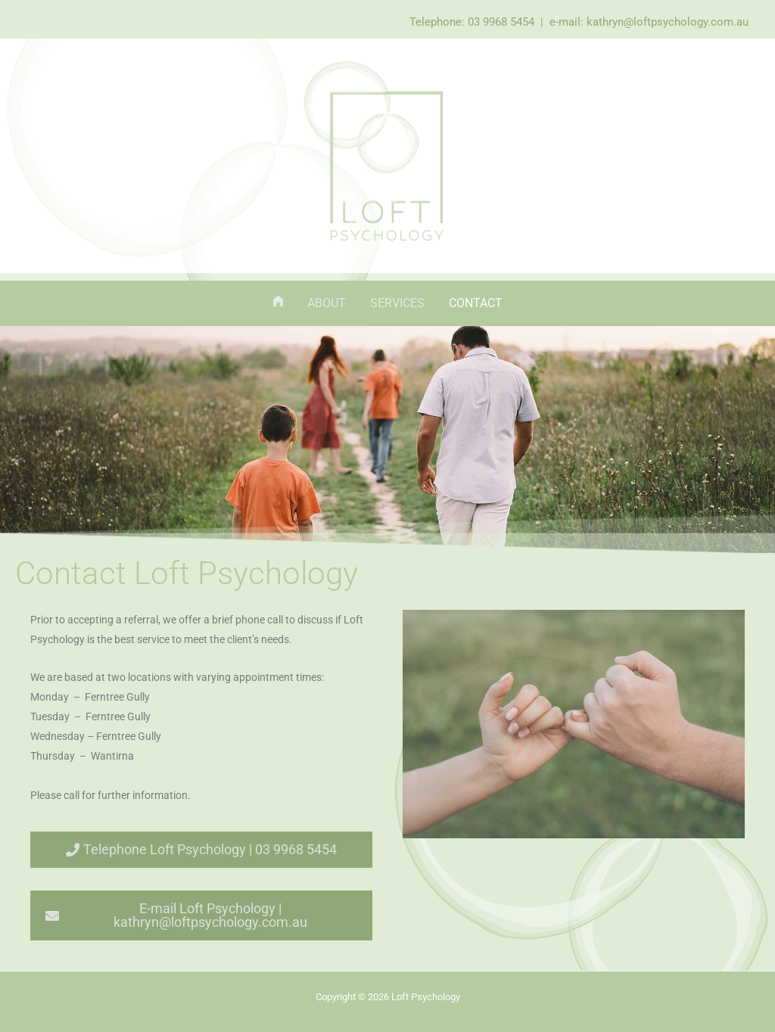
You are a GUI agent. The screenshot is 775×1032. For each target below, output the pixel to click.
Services (397, 303)
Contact (476, 303)
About (326, 303)
